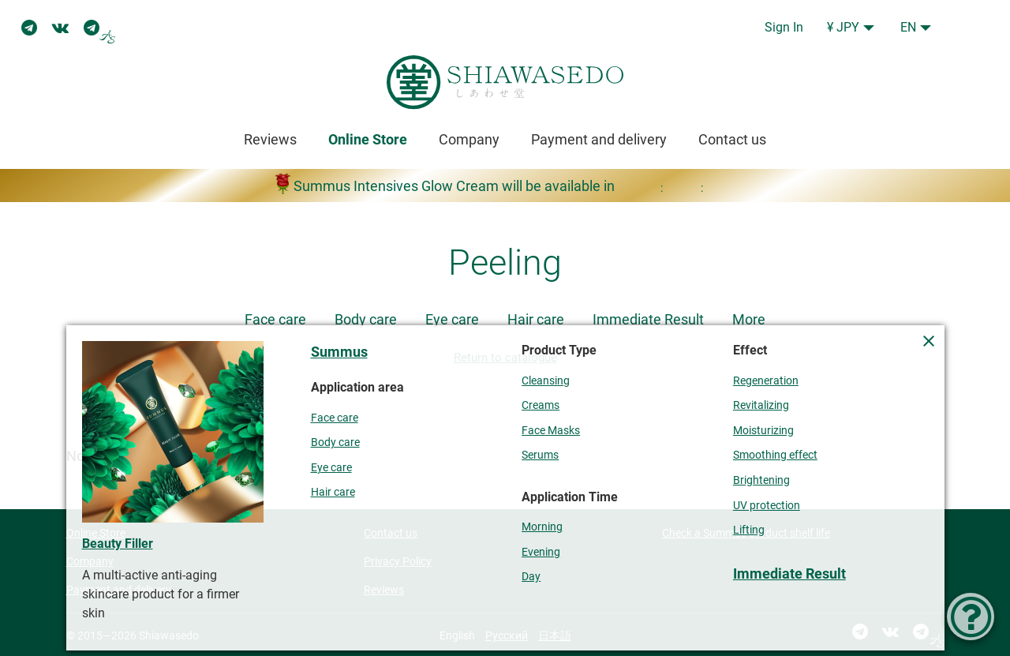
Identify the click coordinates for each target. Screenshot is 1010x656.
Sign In (784, 27)
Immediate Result (648, 319)
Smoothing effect (775, 455)
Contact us (732, 139)
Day (531, 576)
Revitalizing (761, 405)
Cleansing (546, 381)
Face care (275, 319)
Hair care (535, 319)
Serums (540, 455)
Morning (542, 527)
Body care (366, 319)
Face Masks (551, 430)
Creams (540, 405)
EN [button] (908, 27)
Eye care (452, 319)
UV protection (766, 505)
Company (469, 139)
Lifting (749, 530)
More (748, 319)
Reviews (270, 139)
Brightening (761, 480)
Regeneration (766, 381)
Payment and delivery (599, 139)
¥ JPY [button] (843, 27)
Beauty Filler (117, 543)
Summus (339, 351)
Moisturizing (763, 430)
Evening (541, 552)
